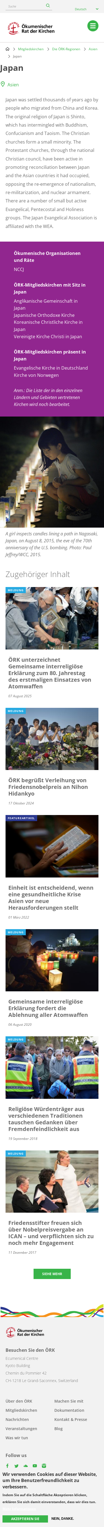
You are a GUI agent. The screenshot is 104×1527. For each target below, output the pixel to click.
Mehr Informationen (19, 1509)
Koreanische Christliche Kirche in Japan (48, 325)
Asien (93, 49)
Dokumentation (69, 1410)
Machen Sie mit (68, 1401)
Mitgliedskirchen (31, 49)
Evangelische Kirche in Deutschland (51, 368)
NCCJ (19, 269)
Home (7, 49)
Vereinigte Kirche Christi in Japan (48, 337)
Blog (58, 1428)
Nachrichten (17, 1419)
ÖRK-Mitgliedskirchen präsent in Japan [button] (50, 355)
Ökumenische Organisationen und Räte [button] (47, 256)
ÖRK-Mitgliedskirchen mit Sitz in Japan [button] (50, 288)
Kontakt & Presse (70, 1419)
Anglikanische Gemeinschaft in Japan (46, 304)
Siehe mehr (52, 1274)
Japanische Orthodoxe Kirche (44, 315)
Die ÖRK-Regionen (66, 49)
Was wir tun (17, 1437)
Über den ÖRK (19, 1401)
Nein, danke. (62, 1519)
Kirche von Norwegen (36, 375)
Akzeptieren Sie (25, 1518)
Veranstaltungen (21, 1428)
